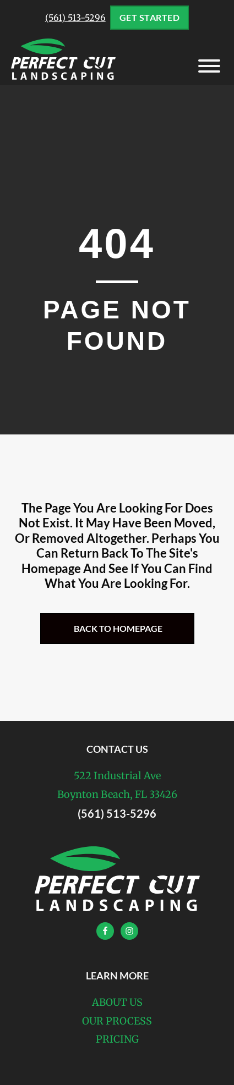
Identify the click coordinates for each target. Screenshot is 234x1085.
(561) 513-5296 (75, 17)
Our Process (117, 1021)
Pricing (117, 1039)
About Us (117, 1002)
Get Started (149, 17)
